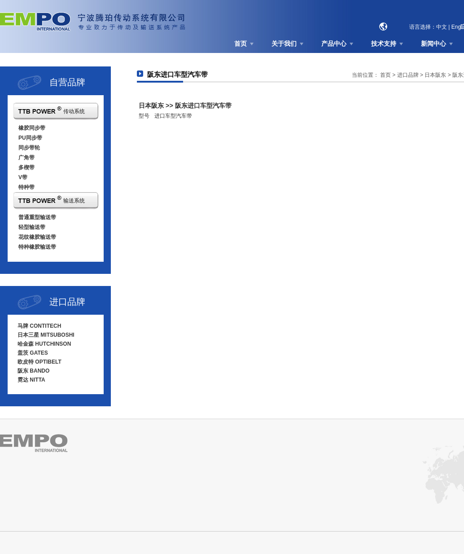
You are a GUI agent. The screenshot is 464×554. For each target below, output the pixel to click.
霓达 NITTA (31, 380)
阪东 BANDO (33, 371)
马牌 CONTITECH (39, 326)
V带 (22, 177)
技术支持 (383, 43)
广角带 (26, 157)
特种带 (26, 187)
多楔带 (26, 167)
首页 (240, 43)
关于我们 (284, 43)
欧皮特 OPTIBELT (39, 362)
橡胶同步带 (31, 128)
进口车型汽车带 (173, 116)
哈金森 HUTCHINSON (44, 344)
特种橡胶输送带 (37, 247)
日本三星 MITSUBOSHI (46, 335)
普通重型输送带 (37, 217)
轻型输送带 (31, 227)
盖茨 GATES (33, 353)
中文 (441, 27)
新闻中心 (433, 43)
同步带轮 (29, 148)
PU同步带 (30, 138)
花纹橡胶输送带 (37, 237)
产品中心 (333, 43)
